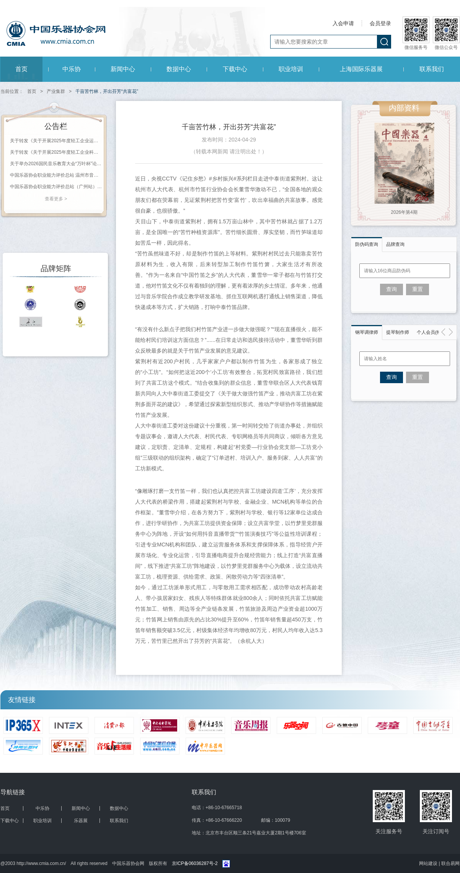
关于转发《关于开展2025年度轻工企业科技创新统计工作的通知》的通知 (56, 152)
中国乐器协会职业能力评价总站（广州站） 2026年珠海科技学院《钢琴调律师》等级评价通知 (56, 186)
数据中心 (178, 69)
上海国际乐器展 (361, 69)
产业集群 (56, 91)
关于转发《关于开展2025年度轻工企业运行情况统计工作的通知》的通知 (56, 140)
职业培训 (291, 69)
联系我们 (431, 69)
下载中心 (235, 69)
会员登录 (380, 23)
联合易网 (450, 863)
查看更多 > (56, 199)
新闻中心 (123, 69)
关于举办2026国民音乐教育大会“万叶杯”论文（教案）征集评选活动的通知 (56, 163)
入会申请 (343, 23)
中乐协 (71, 69)
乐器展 (81, 820)
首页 (21, 69)
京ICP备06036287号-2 (195, 863)
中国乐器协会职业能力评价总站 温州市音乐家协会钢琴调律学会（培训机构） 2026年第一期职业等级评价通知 (56, 175)
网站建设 (429, 863)
